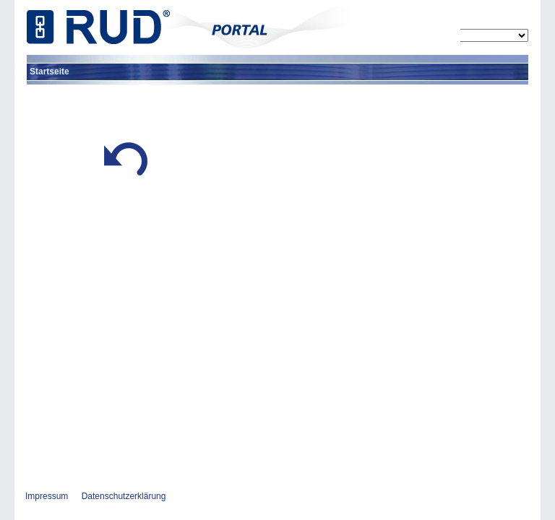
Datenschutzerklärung (124, 496)
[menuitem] (49, 71)
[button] (126, 179)
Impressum (46, 496)
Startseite (49, 71)
